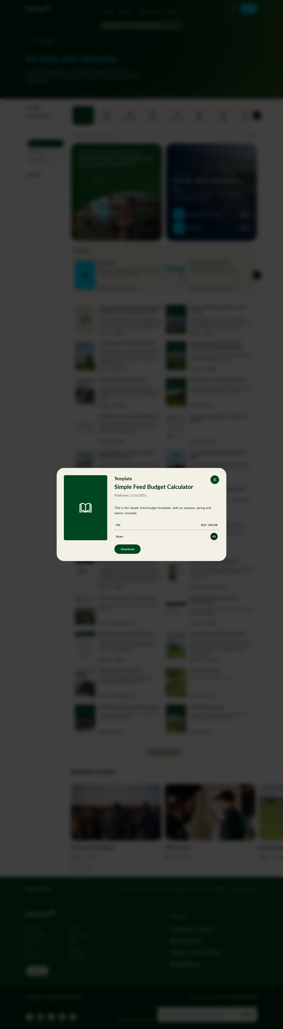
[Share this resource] (214, 536)
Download (127, 549)
